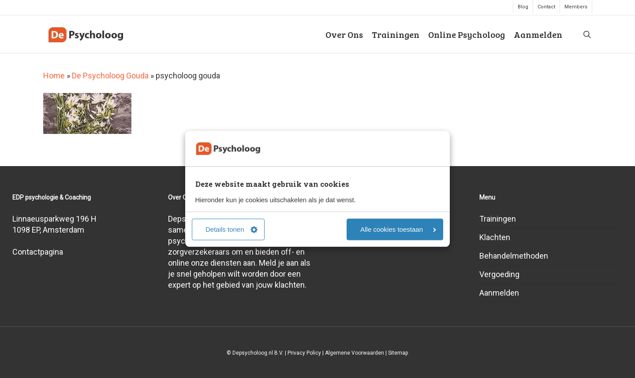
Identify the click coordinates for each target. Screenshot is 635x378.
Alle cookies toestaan (398, 229)
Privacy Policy (304, 353)
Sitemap (398, 353)
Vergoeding (499, 274)
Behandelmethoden (513, 255)
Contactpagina (37, 251)
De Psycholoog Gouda (110, 75)
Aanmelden (499, 292)
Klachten (494, 237)
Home (54, 75)
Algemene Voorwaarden (354, 353)
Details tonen (231, 229)
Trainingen (497, 218)
